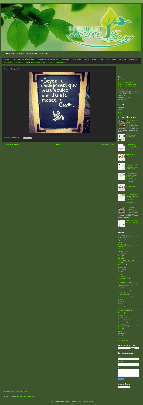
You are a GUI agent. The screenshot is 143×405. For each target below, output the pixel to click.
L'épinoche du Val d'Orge (125, 89)
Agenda (50, 62)
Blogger (91, 401)
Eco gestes (121, 265)
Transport (121, 338)
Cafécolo (120, 253)
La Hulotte (121, 107)
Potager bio (121, 317)
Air (119, 242)
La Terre (101, 59)
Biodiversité (121, 251)
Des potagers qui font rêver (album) (132, 121)
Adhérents (121, 235)
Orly (119, 308)
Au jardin (86, 59)
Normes (120, 306)
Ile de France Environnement (126, 86)
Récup (120, 324)
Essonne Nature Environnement (127, 84)
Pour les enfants (76, 59)
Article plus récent (11, 145)
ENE (119, 271)
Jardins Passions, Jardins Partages (36, 62)
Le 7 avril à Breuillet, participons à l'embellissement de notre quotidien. (132, 166)
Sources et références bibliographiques (15, 391)
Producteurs (121, 322)
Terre (119, 335)
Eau (119, 262)
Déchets (120, 258)
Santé (120, 329)
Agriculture (121, 240)
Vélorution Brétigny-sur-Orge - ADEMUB (132, 221)
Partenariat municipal (124, 310)
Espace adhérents (61, 62)
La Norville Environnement (125, 97)
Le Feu (114, 59)
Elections (120, 267)
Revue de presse (123, 326)
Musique (120, 303)
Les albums (122, 59)
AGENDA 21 (121, 237)
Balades (120, 246)
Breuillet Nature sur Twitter (125, 82)
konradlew (79, 401)
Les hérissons (130, 207)
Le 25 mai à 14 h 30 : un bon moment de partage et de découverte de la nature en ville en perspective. (132, 177)
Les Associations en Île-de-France (13, 62)
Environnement (122, 278)
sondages (121, 333)
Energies (120, 274)
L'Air (107, 59)
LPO (119, 112)
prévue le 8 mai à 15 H (124, 319)
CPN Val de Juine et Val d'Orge (127, 91)
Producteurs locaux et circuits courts (47, 59)
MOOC (120, 301)
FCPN (120, 110)
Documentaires (133, 59)
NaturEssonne (122, 99)
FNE (119, 287)
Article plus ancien (106, 145)
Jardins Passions (123, 294)
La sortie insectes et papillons (126, 297)
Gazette (120, 292)
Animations (121, 244)
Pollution (120, 315)
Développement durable (125, 260)
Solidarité (121, 331)
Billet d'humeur (122, 249)
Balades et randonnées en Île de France (23, 59)
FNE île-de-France (123, 290)
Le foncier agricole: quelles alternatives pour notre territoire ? (132, 146)
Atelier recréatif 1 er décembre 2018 (131, 185)
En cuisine (121, 269)
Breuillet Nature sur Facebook (126, 80)
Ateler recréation (130, 154)
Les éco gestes (65, 59)
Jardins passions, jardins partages (131, 135)
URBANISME (122, 340)
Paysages (121, 313)
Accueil (6, 59)
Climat (120, 256)
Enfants (120, 276)
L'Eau (94, 59)
